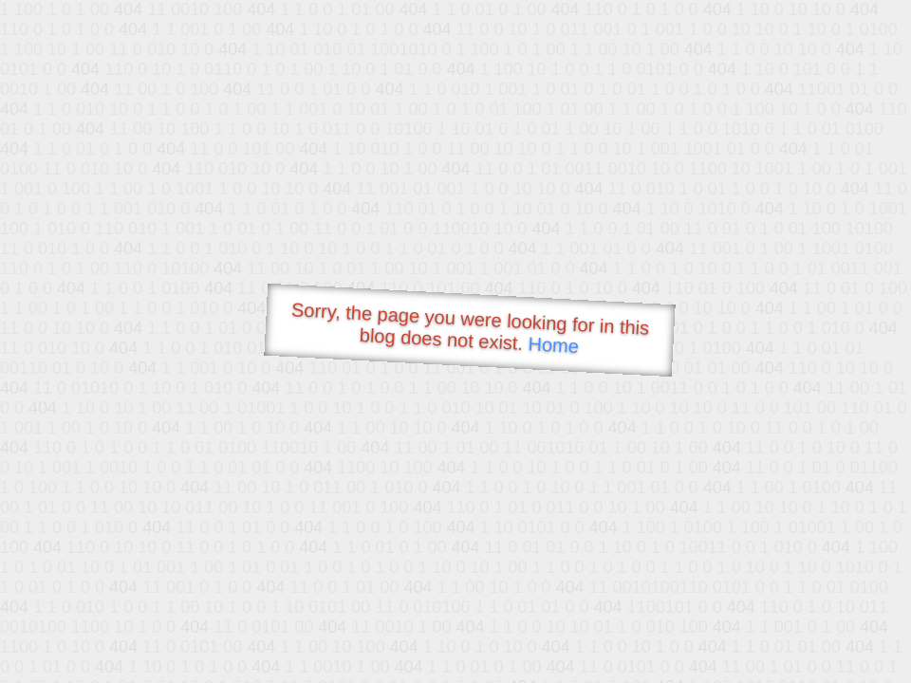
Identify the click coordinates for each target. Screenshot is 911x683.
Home (553, 345)
